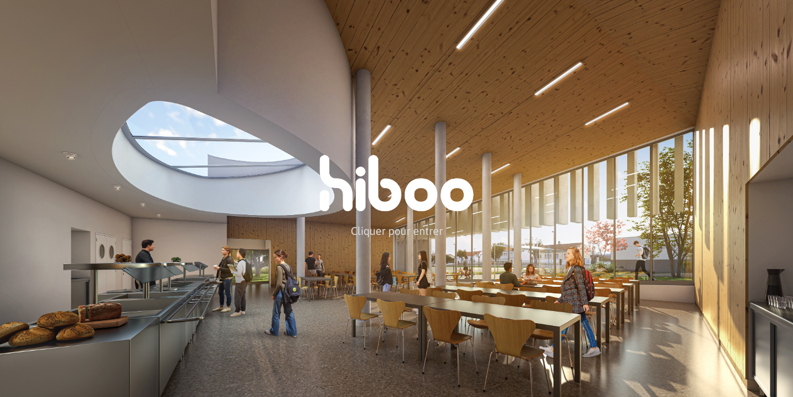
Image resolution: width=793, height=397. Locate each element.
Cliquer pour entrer (397, 230)
